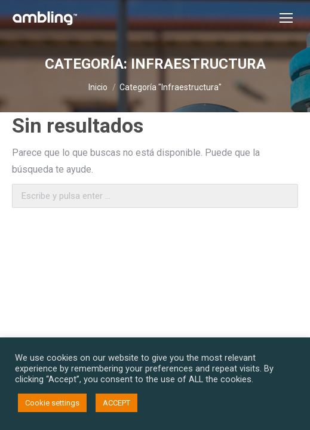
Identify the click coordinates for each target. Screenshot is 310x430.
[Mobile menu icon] (286, 18)
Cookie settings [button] (52, 402)
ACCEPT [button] (116, 402)
